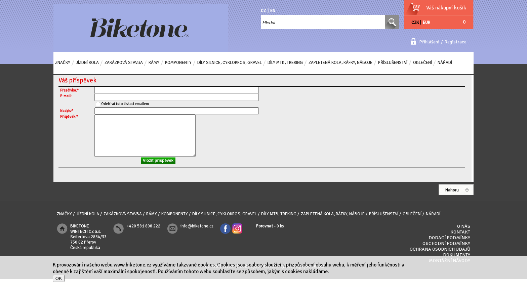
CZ (263, 10)
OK (58, 278)
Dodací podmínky (449, 246)
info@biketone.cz (196, 234)
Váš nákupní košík (446, 7)
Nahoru (452, 198)
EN (272, 10)
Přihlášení (429, 42)
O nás (463, 234)
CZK (415, 22)
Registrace (455, 42)
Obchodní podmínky (446, 251)
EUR (426, 22)
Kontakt (460, 240)
